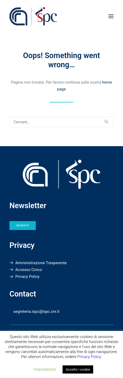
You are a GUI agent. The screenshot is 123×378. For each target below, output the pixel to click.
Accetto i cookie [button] (78, 369)
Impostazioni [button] (45, 369)
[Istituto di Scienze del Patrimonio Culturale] (61, 16)
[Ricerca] (61, 122)
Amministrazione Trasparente (41, 262)
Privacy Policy (27, 276)
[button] (111, 16)
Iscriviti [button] (22, 225)
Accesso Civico (28, 269)
